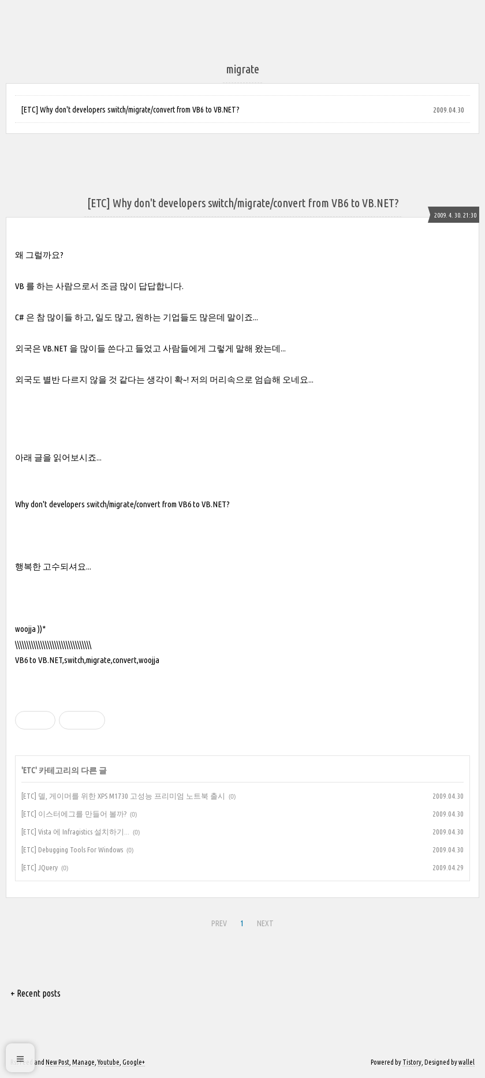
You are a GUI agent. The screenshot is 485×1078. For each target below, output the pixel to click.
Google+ (133, 1062)
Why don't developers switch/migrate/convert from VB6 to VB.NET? (122, 504)
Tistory (411, 1062)
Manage (83, 1062)
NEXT (265, 923)
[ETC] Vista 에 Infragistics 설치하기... (75, 832)
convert (125, 660)
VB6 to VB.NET (38, 660)
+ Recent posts (35, 993)
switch (74, 660)
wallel (466, 1062)
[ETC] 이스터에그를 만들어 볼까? (73, 814)
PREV (219, 923)
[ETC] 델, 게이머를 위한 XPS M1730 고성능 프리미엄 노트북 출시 (123, 796)
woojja (149, 660)
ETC (29, 770)
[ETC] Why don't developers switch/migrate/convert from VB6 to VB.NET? (130, 109)
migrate (98, 660)
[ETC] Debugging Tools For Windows (72, 849)
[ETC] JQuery (39, 867)
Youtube (109, 1062)
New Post (57, 1062)
